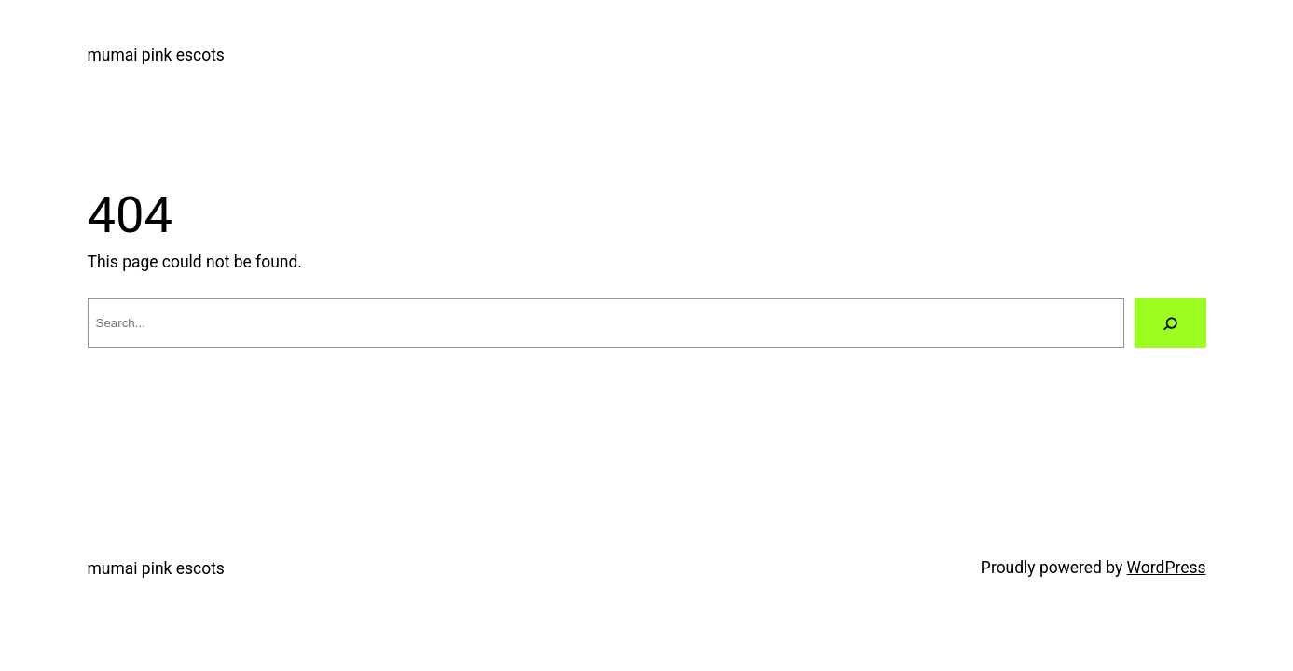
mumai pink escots (156, 55)
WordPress (1166, 567)
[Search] (1170, 323)
